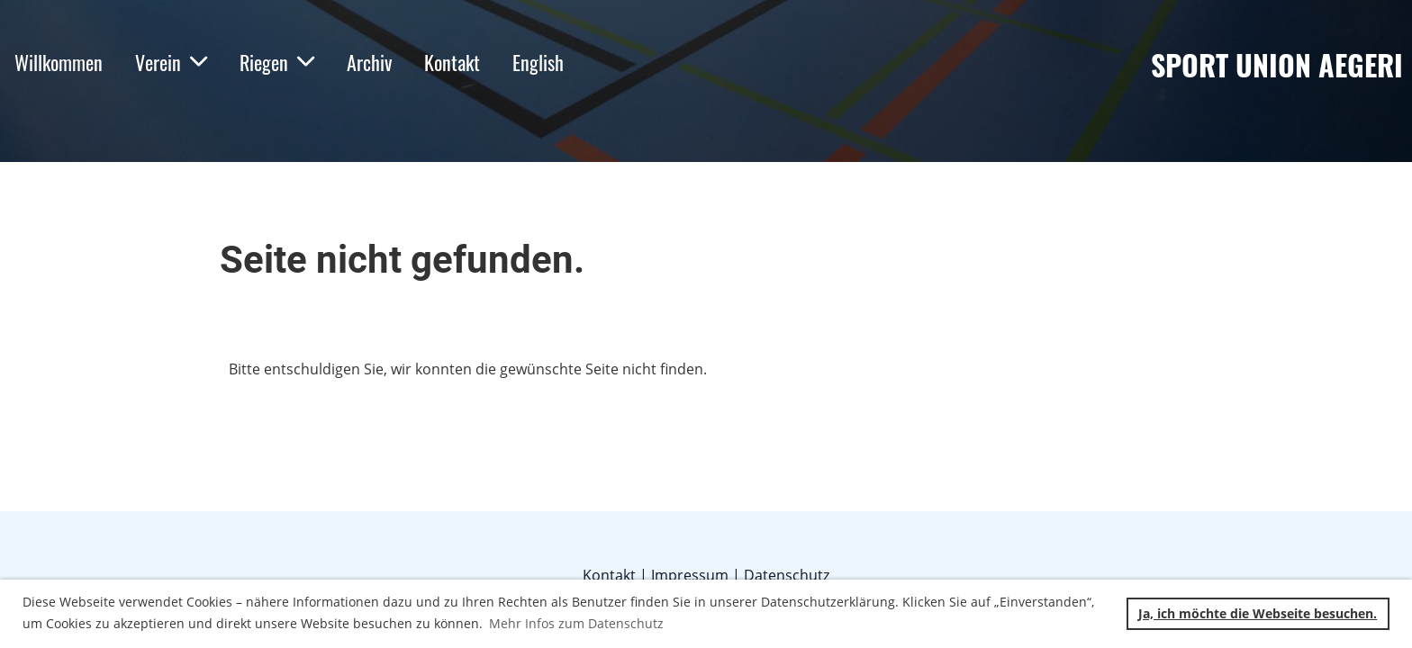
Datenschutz (786, 575)
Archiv (369, 62)
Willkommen (58, 62)
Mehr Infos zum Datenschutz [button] (576, 623)
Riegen (277, 62)
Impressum (690, 575)
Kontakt (452, 62)
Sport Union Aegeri (1277, 65)
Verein (171, 62)
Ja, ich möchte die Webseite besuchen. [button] (1257, 613)
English (538, 62)
